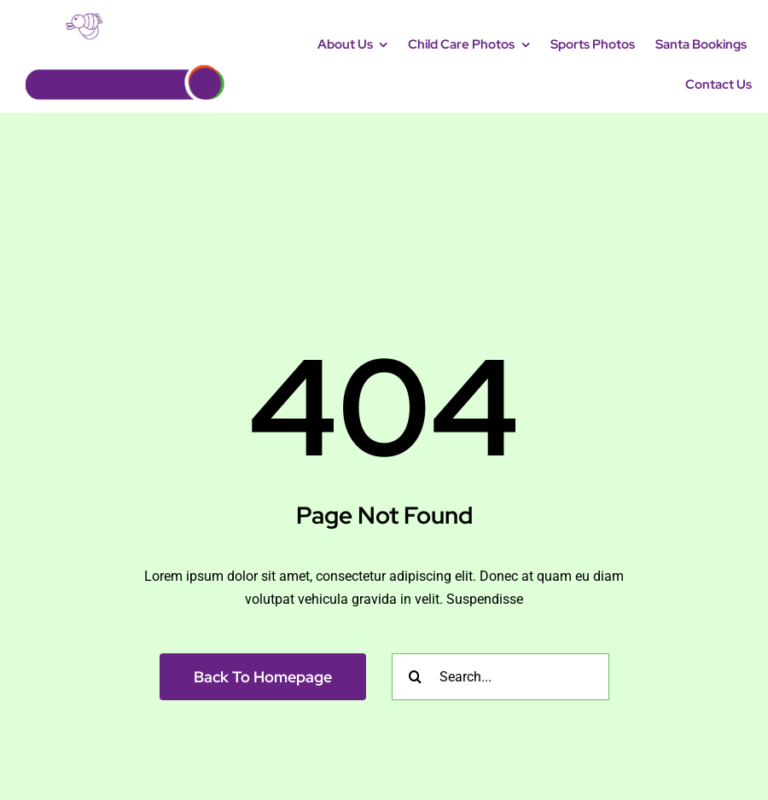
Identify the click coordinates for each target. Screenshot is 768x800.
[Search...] (500, 676)
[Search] (415, 676)
